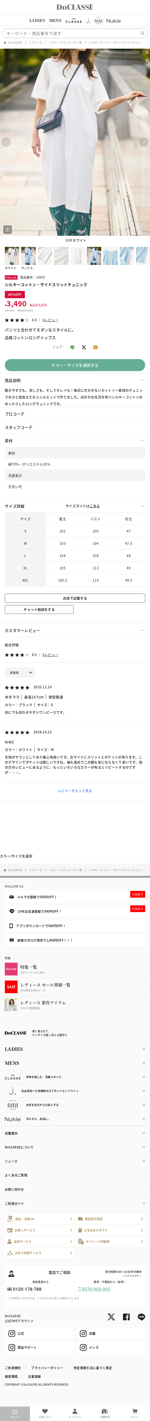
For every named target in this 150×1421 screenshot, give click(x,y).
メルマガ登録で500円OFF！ (77, 895)
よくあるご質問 (16, 1175)
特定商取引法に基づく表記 (93, 1367)
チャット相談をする (39, 609)
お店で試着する (75, 598)
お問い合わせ (14, 1189)
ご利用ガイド (14, 1203)
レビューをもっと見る (75, 790)
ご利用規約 (13, 1367)
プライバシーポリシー (47, 1367)
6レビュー (50, 319)
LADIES (37, 20)
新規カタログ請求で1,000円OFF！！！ (41, 940)
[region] (75, 20)
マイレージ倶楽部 (94, 1241)
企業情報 (34, 1376)
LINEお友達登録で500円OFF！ (77, 909)
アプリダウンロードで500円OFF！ (37, 925)
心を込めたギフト (93, 1230)
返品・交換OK (20, 1219)
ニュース (11, 1161)
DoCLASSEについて (19, 1147)
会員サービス (19, 1241)
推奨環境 (11, 1376)
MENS (55, 20)
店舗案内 (11, 1133)
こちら (95, 505)
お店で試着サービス (24, 1253)
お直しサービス (21, 1230)
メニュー (15, 1414)
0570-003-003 (96, 1289)
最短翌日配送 (90, 1219)
